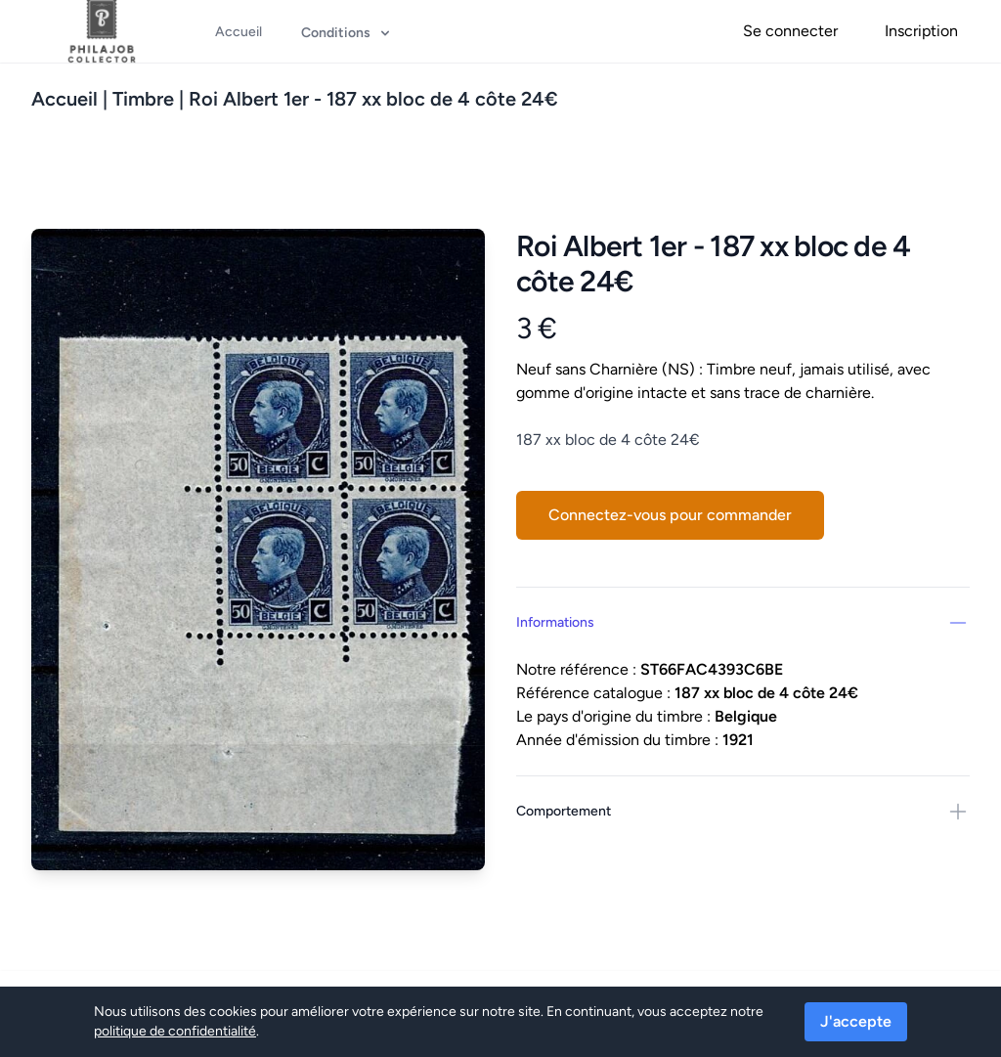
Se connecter (790, 31)
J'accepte (856, 1021)
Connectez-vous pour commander (670, 515)
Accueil (64, 98)
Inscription (921, 31)
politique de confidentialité (175, 1031)
